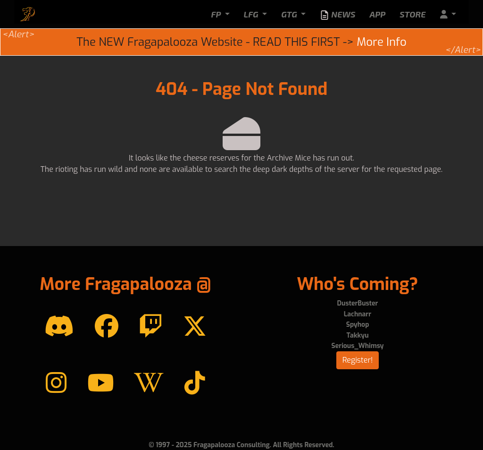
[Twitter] (195, 327)
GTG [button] (290, 14)
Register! (357, 360)
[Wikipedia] (149, 383)
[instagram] (56, 383)
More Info (381, 42)
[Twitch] (150, 327)
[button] (448, 14)
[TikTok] (194, 383)
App (377, 14)
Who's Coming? (357, 284)
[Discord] (59, 327)
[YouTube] (100, 383)
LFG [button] (252, 14)
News (337, 14)
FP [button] (217, 14)
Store (412, 14)
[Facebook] (106, 327)
